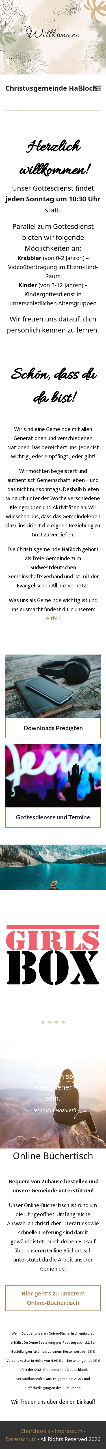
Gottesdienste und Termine (53, 817)
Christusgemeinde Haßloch (51, 88)
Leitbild (52, 618)
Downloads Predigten (53, 728)
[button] (97, 88)
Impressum (69, 1430)
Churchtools (35, 1430)
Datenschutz (21, 1438)
